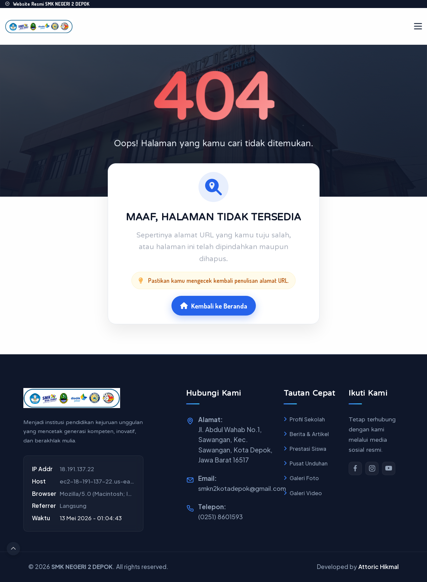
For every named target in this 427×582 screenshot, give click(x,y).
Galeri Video (306, 493)
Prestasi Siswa (308, 448)
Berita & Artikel (309, 433)
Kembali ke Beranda (213, 305)
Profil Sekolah (307, 419)
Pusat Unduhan (309, 463)
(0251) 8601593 (221, 517)
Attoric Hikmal (378, 566)
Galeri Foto (304, 477)
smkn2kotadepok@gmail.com (243, 488)
